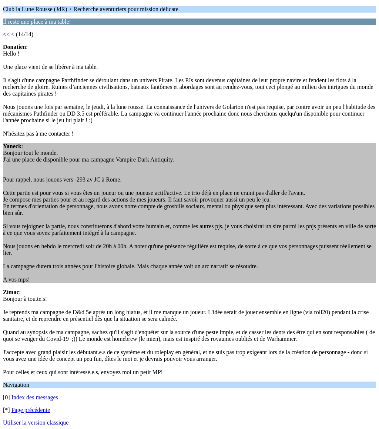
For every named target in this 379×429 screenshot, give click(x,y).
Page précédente (30, 410)
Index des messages (34, 397)
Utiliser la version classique (35, 422)
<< (6, 34)
